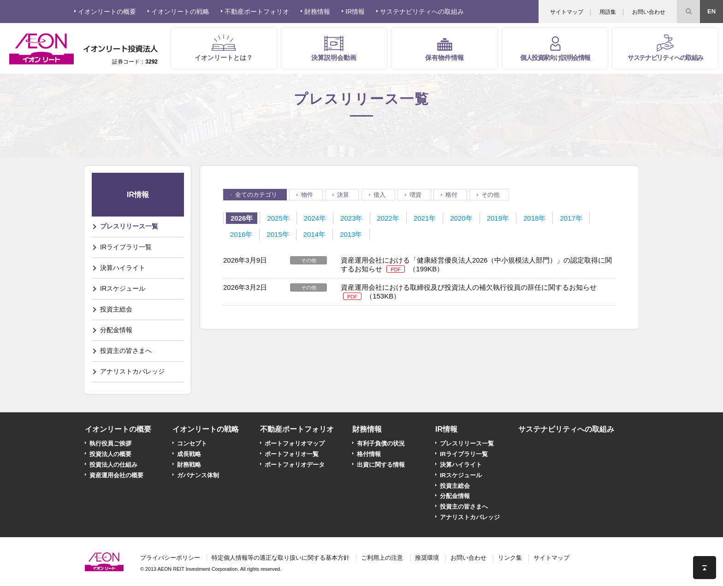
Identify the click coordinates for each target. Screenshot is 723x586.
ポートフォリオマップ (295, 443)
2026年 (242, 218)
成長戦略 (189, 454)
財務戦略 (189, 464)
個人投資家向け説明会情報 (555, 57)
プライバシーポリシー (170, 557)
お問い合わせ (648, 12)
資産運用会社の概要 (116, 475)
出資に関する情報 (381, 464)
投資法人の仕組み (113, 464)
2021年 (425, 218)
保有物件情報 (444, 57)
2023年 (351, 218)
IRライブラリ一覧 (126, 247)
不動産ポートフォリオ (297, 429)
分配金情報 (116, 330)
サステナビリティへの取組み (665, 57)
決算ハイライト (122, 267)
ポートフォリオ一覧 (292, 454)
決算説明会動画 (333, 57)
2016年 (241, 234)
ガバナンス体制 (198, 475)
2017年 (571, 218)
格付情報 (369, 454)
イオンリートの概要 (118, 429)
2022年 (388, 218)
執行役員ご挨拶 (110, 443)
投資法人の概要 (110, 454)
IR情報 (446, 429)
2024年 (315, 218)
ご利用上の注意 (382, 557)
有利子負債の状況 (381, 443)
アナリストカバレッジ (132, 371)
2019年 (498, 218)
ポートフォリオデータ (295, 464)
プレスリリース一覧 (129, 226)
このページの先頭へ (704, 567)
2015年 (278, 234)
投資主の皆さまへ (126, 350)
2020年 (461, 218)
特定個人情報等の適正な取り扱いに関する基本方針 (281, 557)
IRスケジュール (122, 288)
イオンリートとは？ (224, 57)
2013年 (351, 234)
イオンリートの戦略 (205, 429)
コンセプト (192, 443)
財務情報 (367, 429)
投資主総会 (116, 309)
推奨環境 (427, 557)
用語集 (607, 12)
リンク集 (510, 557)
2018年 (534, 218)
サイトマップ (566, 12)
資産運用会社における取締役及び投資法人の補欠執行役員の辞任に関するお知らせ (469, 287)
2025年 (278, 218)
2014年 (314, 234)
